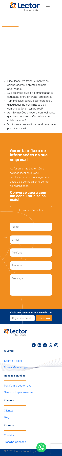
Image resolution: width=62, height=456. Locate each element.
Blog (6, 417)
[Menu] (47, 6)
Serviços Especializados (18, 392)
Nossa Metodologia (16, 367)
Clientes (8, 410)
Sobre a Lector (13, 360)
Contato (9, 435)
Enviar (44, 318)
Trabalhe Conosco (15, 442)
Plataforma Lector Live (17, 385)
